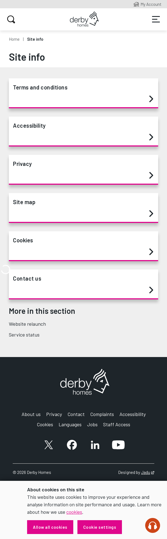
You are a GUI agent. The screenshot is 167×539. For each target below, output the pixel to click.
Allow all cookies (50, 527)
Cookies (83, 246)
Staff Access (116, 424)
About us (31, 414)
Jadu (147, 472)
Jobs (92, 424)
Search (10, 19)
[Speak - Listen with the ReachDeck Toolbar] (152, 525)
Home (14, 39)
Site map (83, 208)
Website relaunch (27, 324)
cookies (74, 512)
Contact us (83, 284)
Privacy (83, 169)
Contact (76, 414)
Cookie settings (99, 527)
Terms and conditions (83, 93)
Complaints (102, 414)
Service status (24, 335)
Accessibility (83, 131)
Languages (70, 424)
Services (155, 19)
